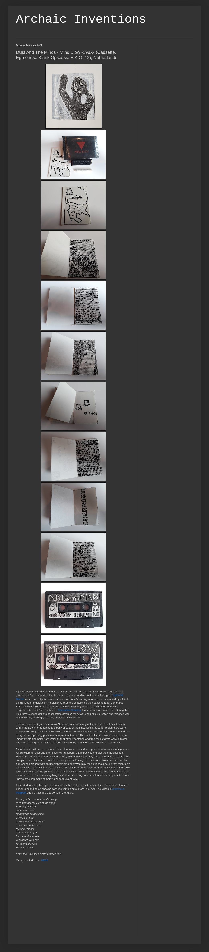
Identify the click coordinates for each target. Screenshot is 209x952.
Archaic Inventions (81, 19)
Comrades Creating (69, 710)
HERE (45, 860)
